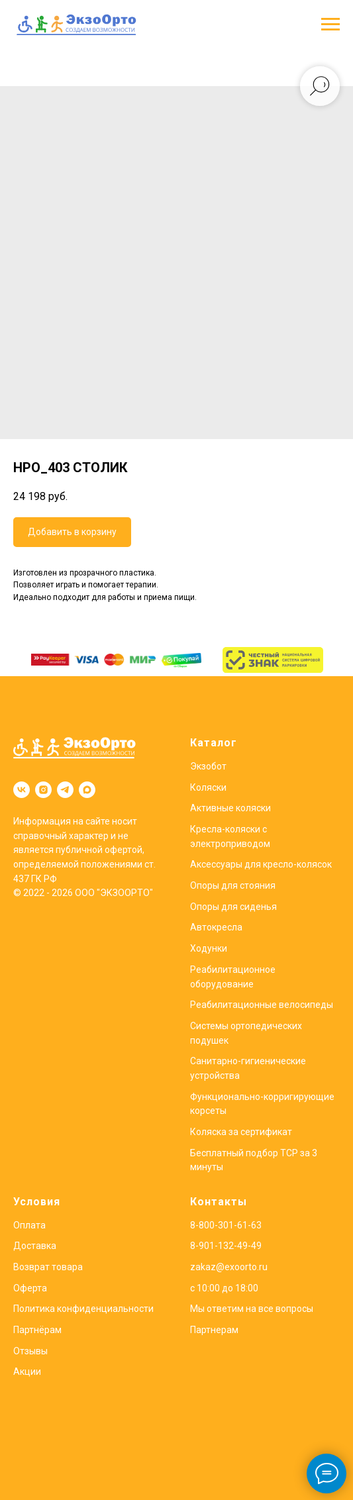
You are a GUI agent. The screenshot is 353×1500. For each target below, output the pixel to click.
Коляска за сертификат (241, 1131)
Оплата (29, 1225)
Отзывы (30, 1351)
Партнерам (214, 1330)
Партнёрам (37, 1330)
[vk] (21, 789)
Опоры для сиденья (233, 906)
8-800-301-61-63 (226, 1225)
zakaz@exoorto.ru (229, 1267)
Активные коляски (230, 808)
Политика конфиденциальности (83, 1308)
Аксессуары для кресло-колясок (261, 864)
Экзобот (208, 766)
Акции (27, 1371)
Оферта (30, 1288)
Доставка (34, 1245)
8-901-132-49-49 (226, 1245)
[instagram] (43, 789)
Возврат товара (48, 1267)
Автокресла (216, 927)
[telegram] (65, 789)
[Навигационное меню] (330, 24)
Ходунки (208, 948)
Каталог (213, 742)
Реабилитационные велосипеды (261, 1004)
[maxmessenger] (87, 789)
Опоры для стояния (233, 885)
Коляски (208, 787)
